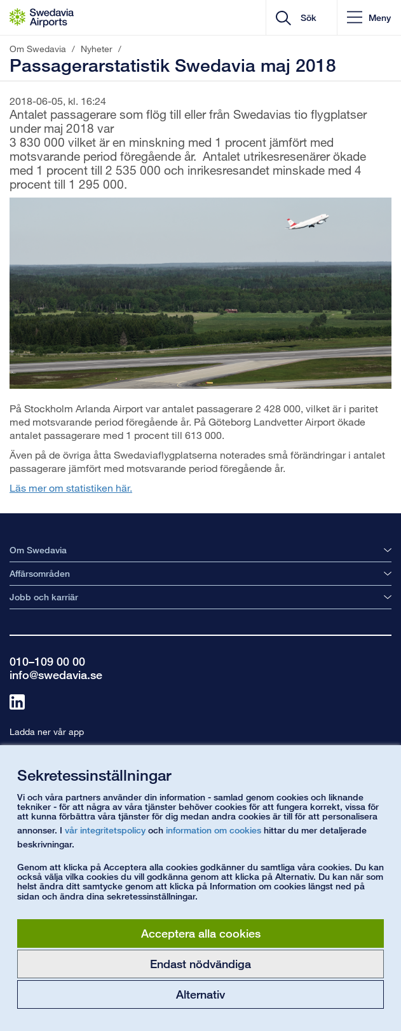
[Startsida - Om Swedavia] (42, 17)
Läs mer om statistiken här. (71, 488)
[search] (311, 17)
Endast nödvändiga (200, 964)
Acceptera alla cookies (201, 933)
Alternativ (200, 994)
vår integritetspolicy (105, 830)
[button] (369, 17)
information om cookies (213, 830)
